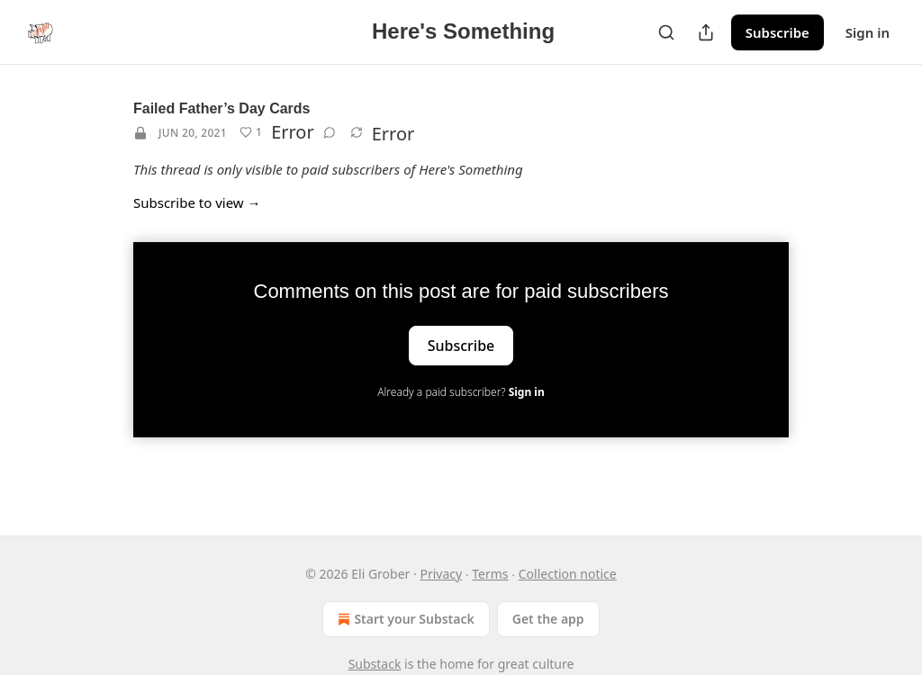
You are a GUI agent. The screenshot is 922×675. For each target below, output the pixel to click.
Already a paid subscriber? (460, 392)
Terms (490, 573)
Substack (375, 663)
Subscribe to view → (197, 203)
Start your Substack (404, 619)
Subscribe (777, 32)
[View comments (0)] (329, 132)
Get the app (548, 618)
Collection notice (568, 573)
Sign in (867, 32)
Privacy (441, 573)
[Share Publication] (706, 32)
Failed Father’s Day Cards (222, 108)
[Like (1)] (250, 132)
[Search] (666, 32)
